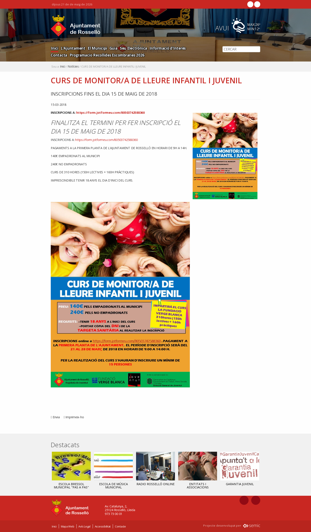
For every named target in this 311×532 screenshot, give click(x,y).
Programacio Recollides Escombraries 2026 (88, 54)
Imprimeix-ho (74, 417)
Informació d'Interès (166, 48)
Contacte (120, 526)
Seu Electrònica (132, 48)
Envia (56, 417)
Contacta (195, 48)
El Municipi (96, 48)
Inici (54, 48)
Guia (113, 48)
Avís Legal (84, 526)
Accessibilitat (103, 526)
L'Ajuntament (72, 48)
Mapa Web (67, 526)
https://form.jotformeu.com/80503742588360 (110, 113)
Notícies (73, 66)
